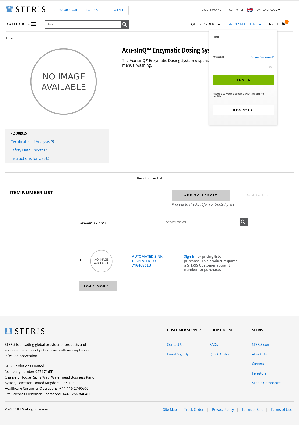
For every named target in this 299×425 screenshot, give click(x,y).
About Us (259, 354)
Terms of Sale (252, 409)
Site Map (170, 409)
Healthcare (93, 9)
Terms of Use (281, 409)
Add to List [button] (258, 195)
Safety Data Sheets (29, 150)
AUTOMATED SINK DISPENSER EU (147, 260)
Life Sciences (116, 9)
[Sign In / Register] (243, 24)
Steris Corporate (66, 9)
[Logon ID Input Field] (243, 46)
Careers (258, 363)
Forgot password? (262, 57)
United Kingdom (267, 9)
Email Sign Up (178, 354)
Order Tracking (211, 9)
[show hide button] (271, 66)
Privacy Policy (223, 409)
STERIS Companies (266, 382)
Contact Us (236, 9)
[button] (125, 25)
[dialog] (243, 78)
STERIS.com (261, 344)
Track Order (194, 409)
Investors (259, 373)
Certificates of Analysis (32, 141)
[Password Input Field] (243, 66)
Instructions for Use (30, 158)
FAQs (214, 344)
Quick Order (205, 24)
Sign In (190, 256)
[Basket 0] (275, 23)
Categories (21, 24)
